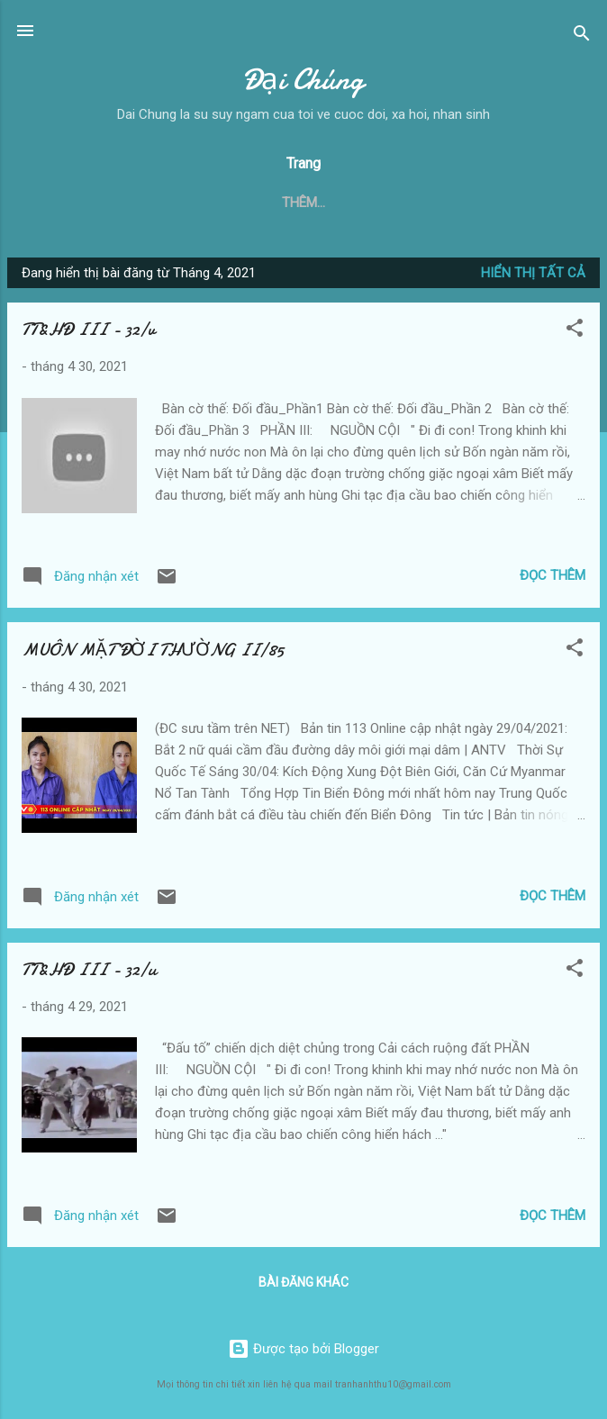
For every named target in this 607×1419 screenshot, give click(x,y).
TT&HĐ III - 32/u (89, 969)
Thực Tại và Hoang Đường (234, 202)
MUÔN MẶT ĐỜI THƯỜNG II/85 (153, 649)
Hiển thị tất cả (533, 273)
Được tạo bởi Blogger (303, 1349)
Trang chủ (76, 202)
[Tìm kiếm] (582, 36)
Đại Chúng (303, 79)
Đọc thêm (552, 575)
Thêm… (546, 202)
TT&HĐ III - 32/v (89, 329)
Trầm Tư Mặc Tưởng (424, 202)
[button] (574, 331)
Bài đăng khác (303, 1282)
